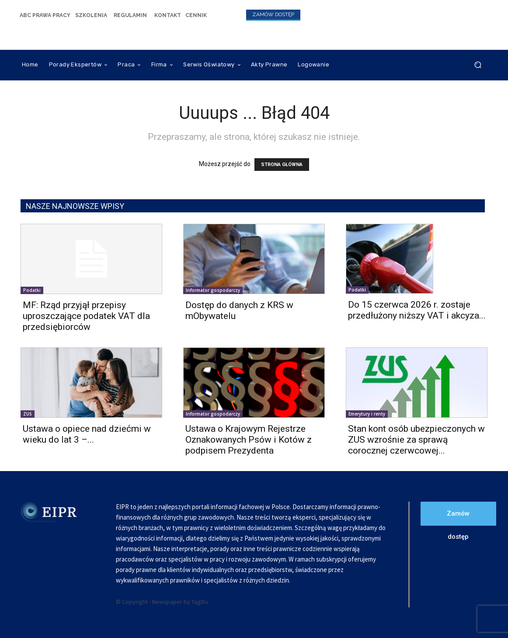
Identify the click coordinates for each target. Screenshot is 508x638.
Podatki (32, 290)
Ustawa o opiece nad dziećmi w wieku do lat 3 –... (87, 434)
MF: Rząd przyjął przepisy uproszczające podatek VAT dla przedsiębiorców (86, 316)
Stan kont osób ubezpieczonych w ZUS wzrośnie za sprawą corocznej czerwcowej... (416, 439)
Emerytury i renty (366, 414)
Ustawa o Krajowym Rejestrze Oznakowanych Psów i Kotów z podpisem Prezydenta (248, 439)
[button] (477, 65)
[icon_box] (45, 15)
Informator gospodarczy (213, 290)
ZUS (27, 414)
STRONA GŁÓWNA (282, 164)
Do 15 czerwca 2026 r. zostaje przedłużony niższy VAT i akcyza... (417, 310)
